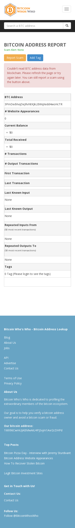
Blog (7, 337)
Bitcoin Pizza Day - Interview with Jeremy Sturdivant (37, 453)
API (6, 358)
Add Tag (35, 58)
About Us (10, 343)
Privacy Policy (13, 383)
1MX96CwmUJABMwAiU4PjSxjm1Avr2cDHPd (33, 430)
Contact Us (11, 368)
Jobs (7, 348)
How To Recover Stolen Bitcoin (24, 463)
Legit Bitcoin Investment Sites (23, 473)
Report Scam (15, 58)
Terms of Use (13, 378)
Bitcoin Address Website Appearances (28, 458)
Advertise (10, 363)
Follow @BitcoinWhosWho (21, 516)
